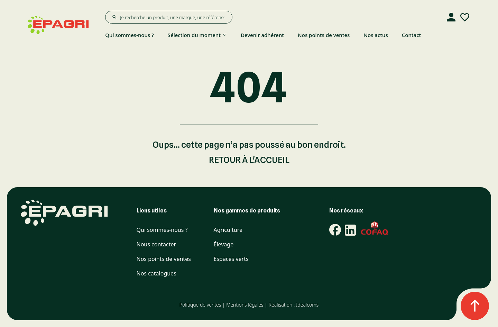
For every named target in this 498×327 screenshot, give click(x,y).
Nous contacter (156, 244)
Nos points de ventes (324, 34)
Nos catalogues (156, 273)
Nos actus (375, 34)
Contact (411, 34)
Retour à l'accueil (249, 160)
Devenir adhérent (262, 34)
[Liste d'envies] (464, 17)
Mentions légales (244, 304)
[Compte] (450, 17)
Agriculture (228, 230)
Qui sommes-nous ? (129, 34)
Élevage (224, 244)
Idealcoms (307, 304)
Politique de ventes (200, 304)
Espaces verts (231, 259)
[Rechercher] (114, 17)
